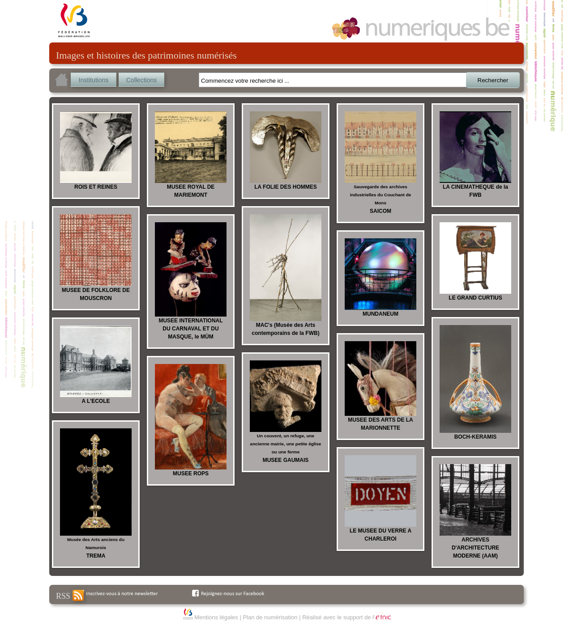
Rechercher (493, 80)
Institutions (94, 80)
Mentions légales (216, 617)
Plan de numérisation (270, 617)
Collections (141, 80)
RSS (70, 595)
